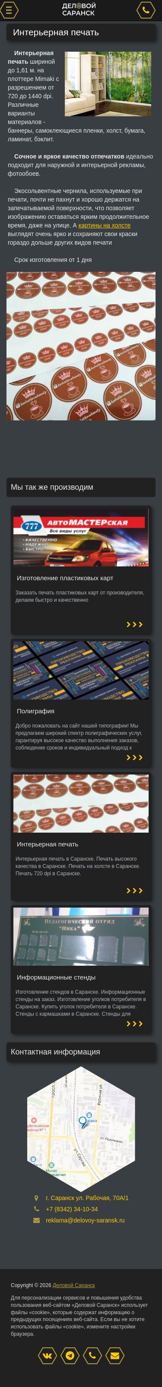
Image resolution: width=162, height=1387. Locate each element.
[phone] (147, 10)
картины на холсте (105, 225)
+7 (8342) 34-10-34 (72, 1209)
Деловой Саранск (74, 1285)
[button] (148, 279)
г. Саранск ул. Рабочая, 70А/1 (87, 1197)
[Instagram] (72, 1356)
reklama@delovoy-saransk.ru (85, 1220)
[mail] (117, 1356)
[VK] (49, 1356)
